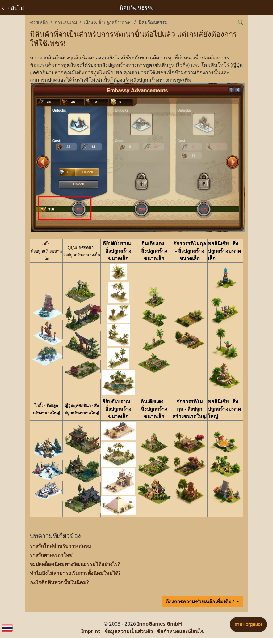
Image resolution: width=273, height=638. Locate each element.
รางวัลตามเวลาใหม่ (51, 554)
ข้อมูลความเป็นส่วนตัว (128, 631)
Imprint (90, 631)
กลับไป (12, 7)
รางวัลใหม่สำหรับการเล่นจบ (60, 545)
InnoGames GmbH (159, 623)
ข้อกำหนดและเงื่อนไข (180, 631)
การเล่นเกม (66, 22)
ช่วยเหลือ (39, 22)
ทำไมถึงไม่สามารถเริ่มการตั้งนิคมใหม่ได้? (75, 573)
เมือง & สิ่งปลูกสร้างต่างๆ (108, 22)
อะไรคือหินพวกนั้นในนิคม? (59, 582)
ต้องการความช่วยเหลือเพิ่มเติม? (200, 601)
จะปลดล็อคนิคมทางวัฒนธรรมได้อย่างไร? (75, 564)
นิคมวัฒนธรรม (152, 22)
